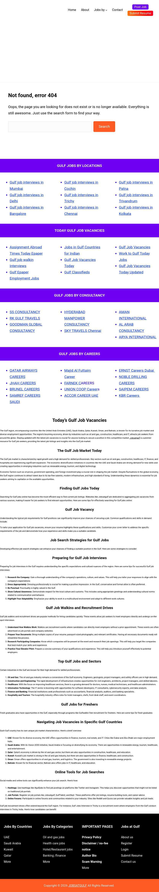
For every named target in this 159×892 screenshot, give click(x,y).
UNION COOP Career (81, 389)
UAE (7, 837)
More (7, 862)
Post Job (140, 7)
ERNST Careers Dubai (137, 370)
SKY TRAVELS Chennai (82, 331)
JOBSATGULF (77, 885)
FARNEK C (72, 383)
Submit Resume (140, 13)
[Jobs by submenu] (106, 10)
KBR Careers (129, 395)
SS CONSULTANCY (25, 312)
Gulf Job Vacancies (134, 247)
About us (127, 837)
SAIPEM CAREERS (134, 389)
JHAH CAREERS (23, 383)
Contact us (128, 862)
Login (124, 849)
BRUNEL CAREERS (25, 389)
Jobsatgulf (134, 438)
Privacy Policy (91, 837)
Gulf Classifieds (77, 272)
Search (104, 126)
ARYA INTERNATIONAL (137, 337)
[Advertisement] (79, 49)
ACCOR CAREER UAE (81, 395)
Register (126, 843)
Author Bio (89, 855)
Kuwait (8, 849)
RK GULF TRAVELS (25, 318)
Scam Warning (92, 862)
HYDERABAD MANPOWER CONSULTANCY (76, 318)
